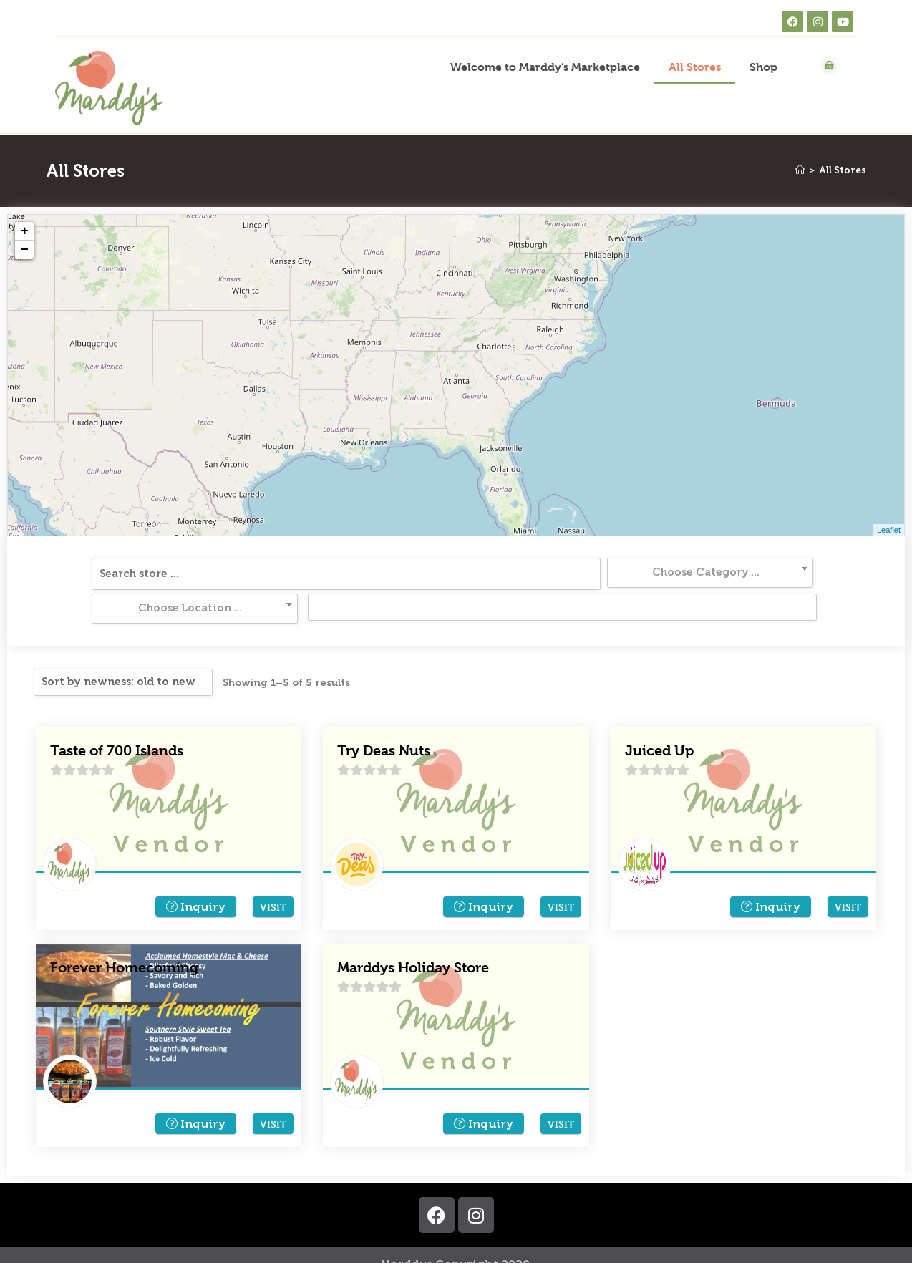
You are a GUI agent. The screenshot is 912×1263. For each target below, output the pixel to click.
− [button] (25, 249)
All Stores (695, 67)
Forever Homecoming (124, 934)
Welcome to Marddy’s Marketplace (545, 67)
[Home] (800, 170)
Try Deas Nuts (383, 717)
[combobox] (344, 572)
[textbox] (344, 572)
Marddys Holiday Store (413, 934)
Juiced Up (659, 717)
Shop (763, 67)
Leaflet (889, 530)
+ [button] (25, 231)
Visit (273, 873)
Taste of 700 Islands (116, 717)
